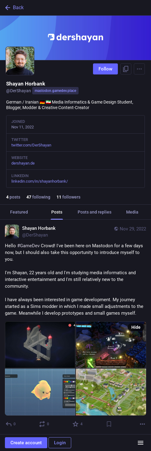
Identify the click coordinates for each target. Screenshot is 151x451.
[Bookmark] (109, 424)
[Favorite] (78, 424)
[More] (142, 424)
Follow (105, 69)
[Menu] (139, 68)
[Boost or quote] (44, 424)
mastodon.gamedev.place (55, 91)
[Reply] (11, 424)
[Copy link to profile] (125, 68)
